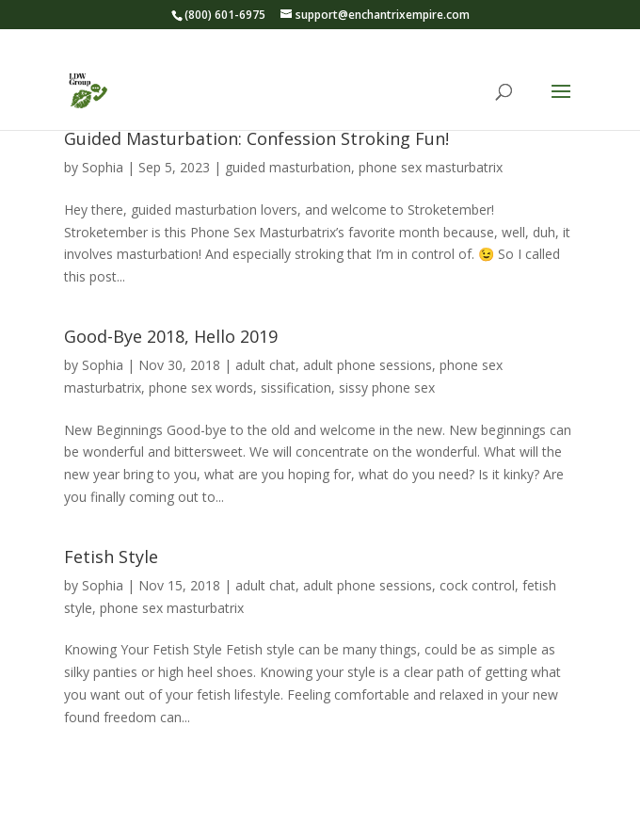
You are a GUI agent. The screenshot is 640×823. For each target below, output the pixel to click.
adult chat (265, 365)
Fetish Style (111, 556)
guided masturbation (288, 167)
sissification (296, 387)
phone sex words (201, 387)
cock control (477, 585)
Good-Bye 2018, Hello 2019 (171, 336)
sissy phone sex (387, 387)
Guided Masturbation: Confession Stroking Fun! (256, 138)
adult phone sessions (367, 365)
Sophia (102, 167)
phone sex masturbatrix (431, 167)
